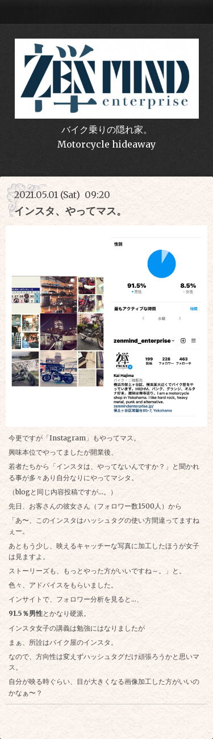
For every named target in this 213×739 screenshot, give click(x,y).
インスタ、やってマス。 (70, 210)
